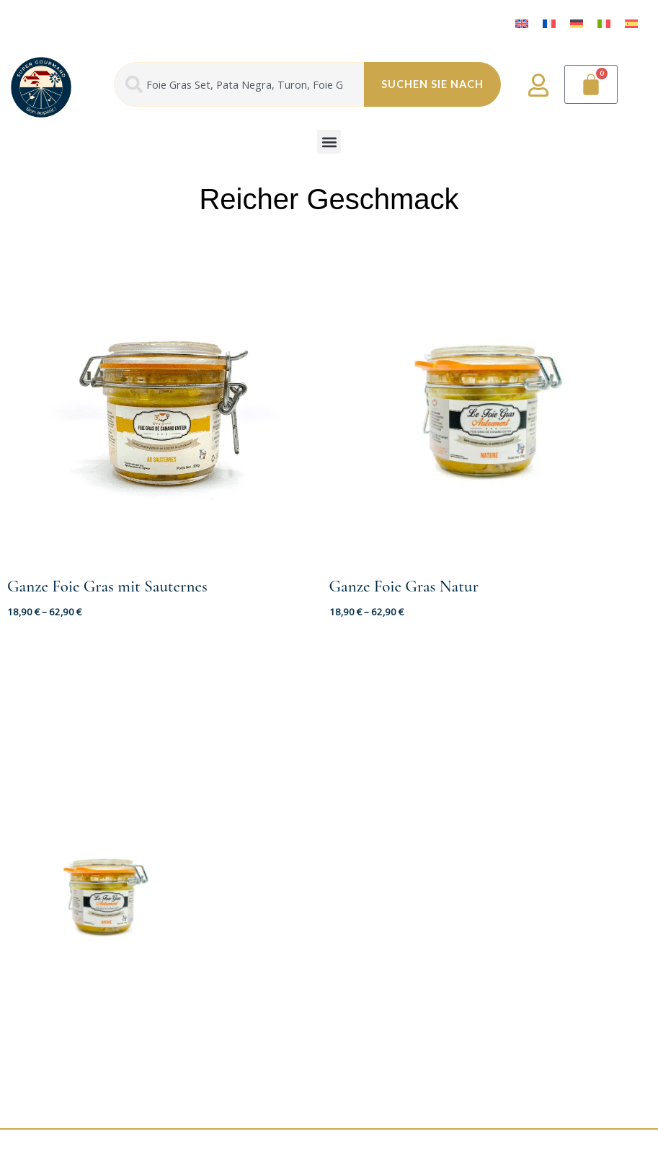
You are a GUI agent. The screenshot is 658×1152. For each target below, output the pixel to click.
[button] (329, 142)
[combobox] (239, 84)
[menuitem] (521, 23)
